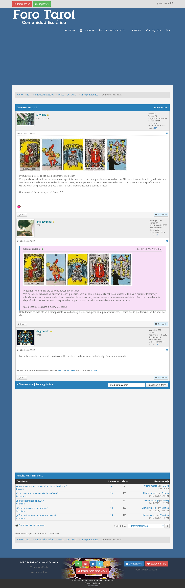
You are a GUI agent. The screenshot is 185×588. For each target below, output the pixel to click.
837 (155, 128)
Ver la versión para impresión (32, 525)
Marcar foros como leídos (92, 571)
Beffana (165, 493)
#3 (167, 350)
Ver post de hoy (39, 572)
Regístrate (42, 4)
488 (156, 235)
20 (111, 493)
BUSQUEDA (153, 30)
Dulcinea (20, 489)
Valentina (20, 504)
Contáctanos (134, 563)
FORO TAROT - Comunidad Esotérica (35, 94)
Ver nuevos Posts (39, 567)
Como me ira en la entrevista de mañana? (37, 493)
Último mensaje (151, 486)
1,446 (156, 344)
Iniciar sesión (22, 4)
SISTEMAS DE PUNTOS (112, 30)
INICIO (70, 30)
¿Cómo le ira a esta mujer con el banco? (36, 515)
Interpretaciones (89, 94)
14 (111, 508)
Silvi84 (166, 486)
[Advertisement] (92, 60)
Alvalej (166, 500)
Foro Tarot (76, 581)
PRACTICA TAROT (68, 94)
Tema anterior (26, 384)
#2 (167, 241)
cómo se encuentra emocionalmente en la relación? (41, 486)
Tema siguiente (43, 384)
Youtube (94, 370)
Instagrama (71, 370)
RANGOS (136, 30)
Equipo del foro (156, 563)
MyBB (97, 583)
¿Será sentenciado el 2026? (30, 500)
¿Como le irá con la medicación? (32, 508)
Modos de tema (161, 108)
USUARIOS (87, 30)
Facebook (61, 370)
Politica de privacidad (146, 569)
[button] (168, 30)
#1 (167, 133)
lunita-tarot (21, 496)
